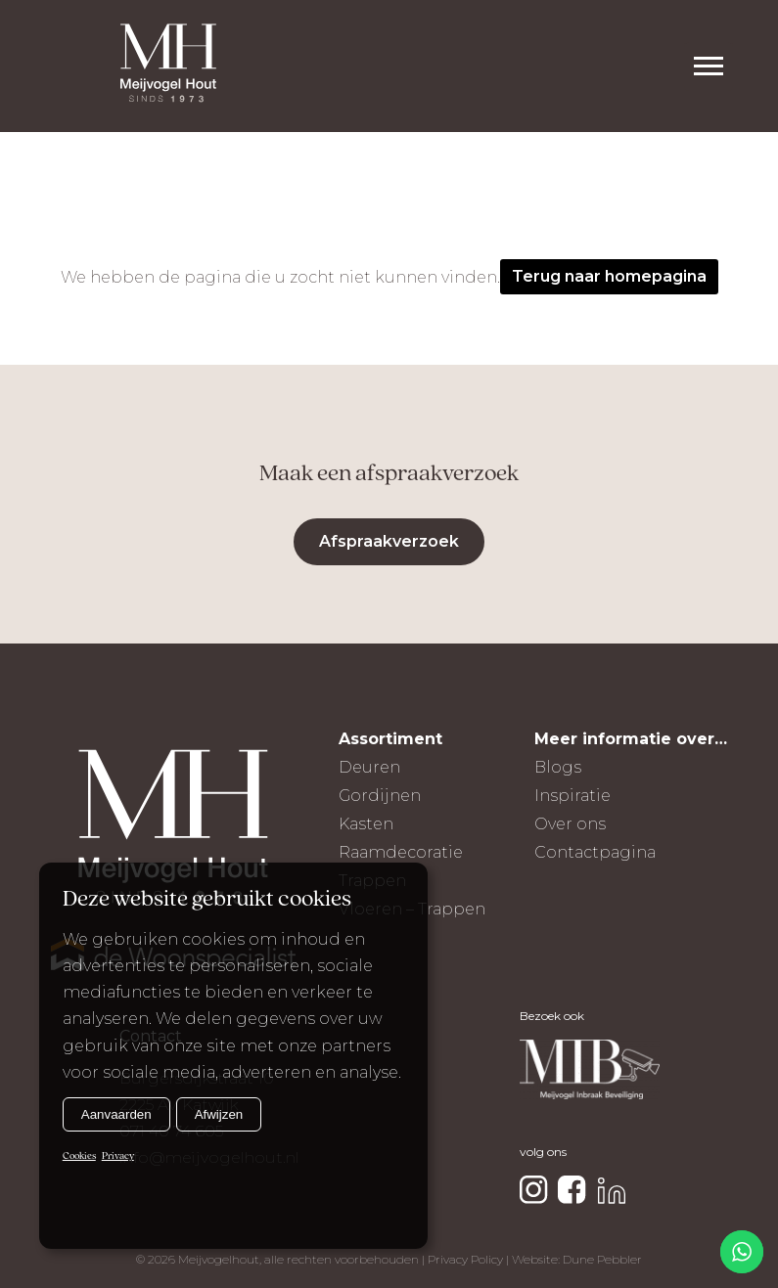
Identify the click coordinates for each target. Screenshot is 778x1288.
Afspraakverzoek (389, 541)
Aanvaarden (116, 1114)
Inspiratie (572, 795)
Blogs (557, 767)
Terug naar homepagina (609, 276)
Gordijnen (380, 795)
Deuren (369, 767)
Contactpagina (595, 852)
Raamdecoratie (401, 852)
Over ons (570, 824)
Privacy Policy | (470, 1259)
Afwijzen (219, 1114)
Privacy (118, 1156)
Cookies (79, 1156)
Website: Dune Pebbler (577, 1259)
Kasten (366, 824)
